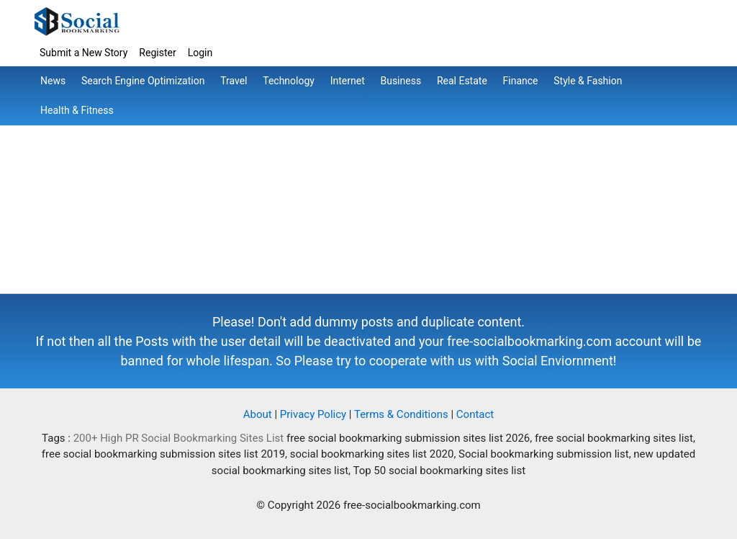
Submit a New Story (83, 52)
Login (200, 52)
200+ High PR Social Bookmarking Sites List (178, 438)
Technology (289, 80)
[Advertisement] (368, 192)
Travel (233, 80)
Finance (520, 80)
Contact (475, 414)
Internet (347, 80)
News (52, 80)
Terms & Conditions (401, 414)
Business (400, 80)
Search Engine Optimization (142, 80)
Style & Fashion (587, 80)
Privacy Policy (313, 414)
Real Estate (462, 80)
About (257, 414)
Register (157, 52)
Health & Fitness (77, 110)
